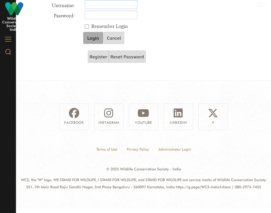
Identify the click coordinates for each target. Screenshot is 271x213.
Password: (64, 16)
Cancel (114, 38)
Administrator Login (174, 149)
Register (98, 57)
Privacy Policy (138, 149)
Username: (63, 5)
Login (93, 38)
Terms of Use (106, 149)
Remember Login (109, 26)
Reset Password (127, 57)
